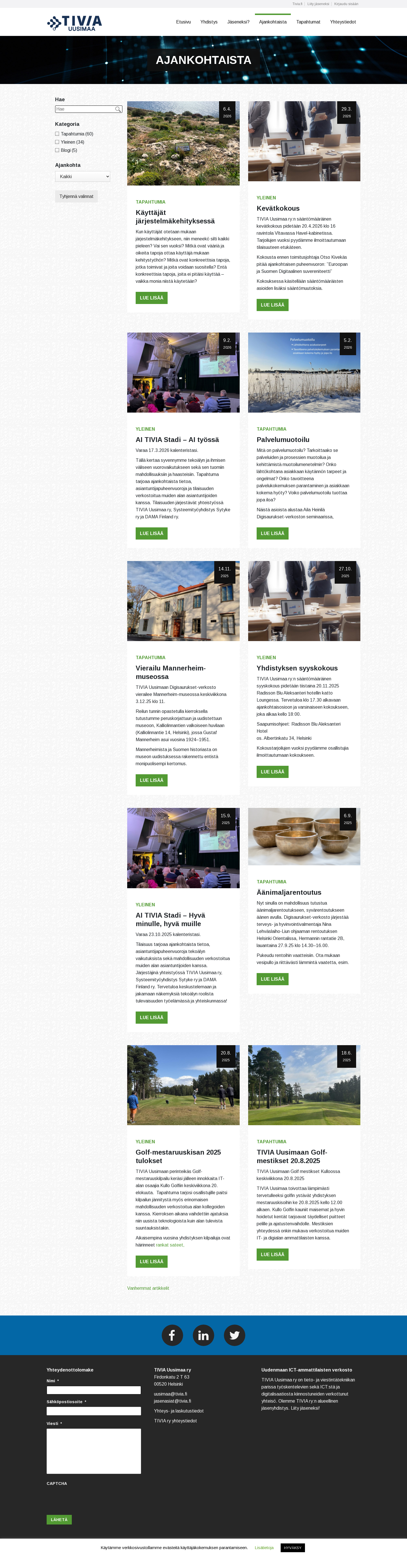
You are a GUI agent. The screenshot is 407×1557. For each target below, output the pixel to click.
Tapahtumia (151, 202)
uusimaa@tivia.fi (170, 1394)
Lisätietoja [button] (264, 1547)
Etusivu (183, 22)
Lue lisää (151, 298)
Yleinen (266, 197)
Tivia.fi (297, 4)
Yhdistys (209, 22)
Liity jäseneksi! (305, 1408)
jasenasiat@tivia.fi (172, 1401)
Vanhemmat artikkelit (148, 1288)
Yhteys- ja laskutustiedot (179, 1411)
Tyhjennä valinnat (76, 196)
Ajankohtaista (273, 22)
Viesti (54, 1423)
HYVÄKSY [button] (293, 1548)
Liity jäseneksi (318, 4)
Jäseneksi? (238, 22)
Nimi (53, 1381)
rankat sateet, (170, 1245)
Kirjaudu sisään (346, 4)
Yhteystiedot (343, 22)
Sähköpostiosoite (66, 1401)
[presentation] (90, 1500)
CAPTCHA (57, 1483)
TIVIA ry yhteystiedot (175, 1420)
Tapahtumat (308, 22)
